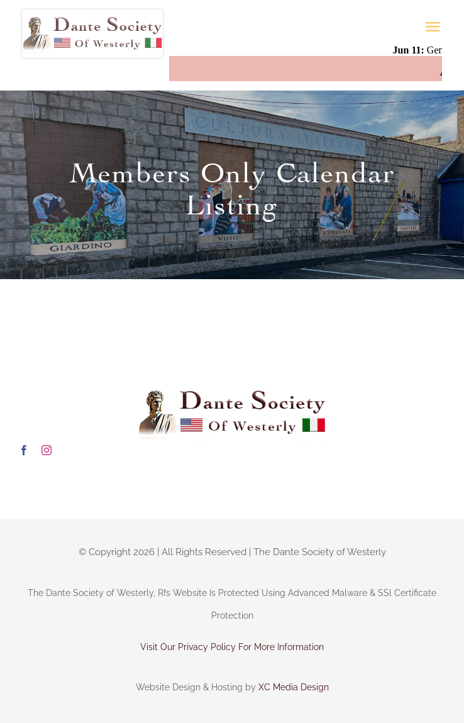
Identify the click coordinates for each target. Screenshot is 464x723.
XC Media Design (293, 687)
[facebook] (24, 450)
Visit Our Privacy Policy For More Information (232, 647)
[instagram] (46, 450)
